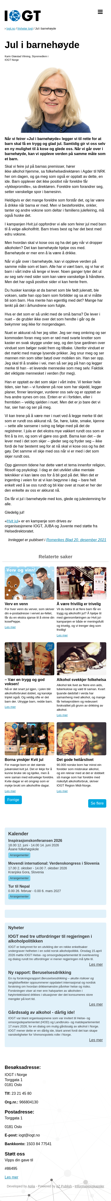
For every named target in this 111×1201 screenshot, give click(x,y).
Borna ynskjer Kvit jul (24, 760)
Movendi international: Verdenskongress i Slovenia (53, 863)
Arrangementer (19, 855)
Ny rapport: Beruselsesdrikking (39, 972)
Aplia (31, 1186)
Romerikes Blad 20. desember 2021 (76, 540)
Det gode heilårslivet (75, 760)
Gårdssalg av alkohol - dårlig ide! (41, 1012)
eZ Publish (64, 1186)
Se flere (97, 803)
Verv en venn (16, 604)
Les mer (10, 627)
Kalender (18, 833)
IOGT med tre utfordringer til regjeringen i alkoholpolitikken (50, 938)
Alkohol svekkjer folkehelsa (81, 680)
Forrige (13, 800)
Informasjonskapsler (89, 1186)
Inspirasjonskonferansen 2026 (35, 841)
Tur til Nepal (19, 886)
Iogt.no (10, 28)
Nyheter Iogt (25, 28)
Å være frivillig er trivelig (79, 604)
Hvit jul (12, 521)
